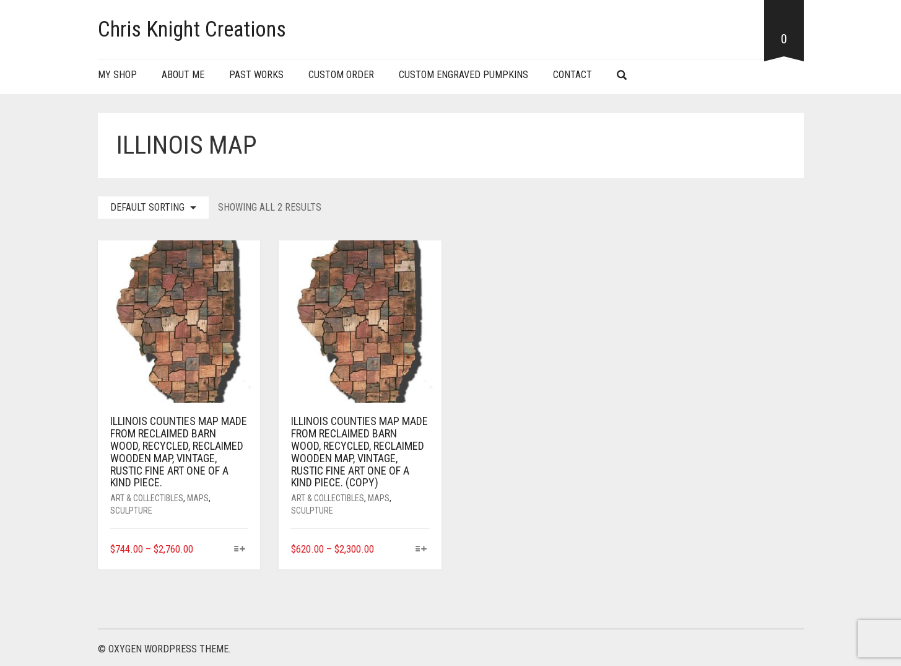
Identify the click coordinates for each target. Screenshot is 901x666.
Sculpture (131, 510)
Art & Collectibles (146, 498)
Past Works (256, 75)
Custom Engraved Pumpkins (463, 75)
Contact (572, 75)
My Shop (117, 75)
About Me (183, 75)
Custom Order (341, 75)
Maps (198, 498)
